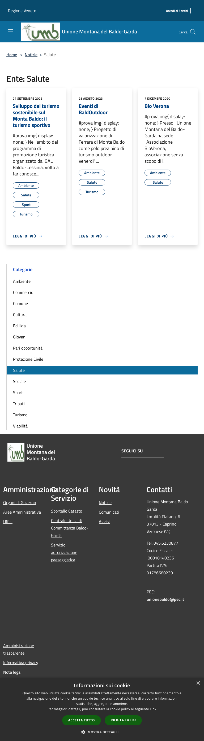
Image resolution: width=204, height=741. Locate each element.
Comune (20, 303)
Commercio (23, 292)
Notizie (31, 54)
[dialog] (102, 709)
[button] (102, 732)
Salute (19, 370)
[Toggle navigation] (10, 31)
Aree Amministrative (22, 512)
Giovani (20, 337)
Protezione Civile (28, 359)
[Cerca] (193, 32)
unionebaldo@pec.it (166, 599)
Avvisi (104, 521)
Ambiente (22, 281)
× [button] (198, 683)
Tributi (19, 403)
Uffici (7, 521)
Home (11, 54)
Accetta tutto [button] (81, 720)
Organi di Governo (19, 502)
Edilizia (19, 326)
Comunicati (109, 512)
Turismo (20, 415)
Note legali (13, 672)
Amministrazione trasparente (18, 649)
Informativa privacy (20, 662)
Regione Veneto (22, 10)
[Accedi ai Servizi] (177, 11)
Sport (18, 392)
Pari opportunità (27, 348)
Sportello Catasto (66, 511)
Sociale (19, 381)
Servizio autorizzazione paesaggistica (64, 552)
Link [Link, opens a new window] (153, 709)
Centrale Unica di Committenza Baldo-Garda (69, 528)
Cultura (20, 314)
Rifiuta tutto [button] (123, 720)
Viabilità (20, 426)
